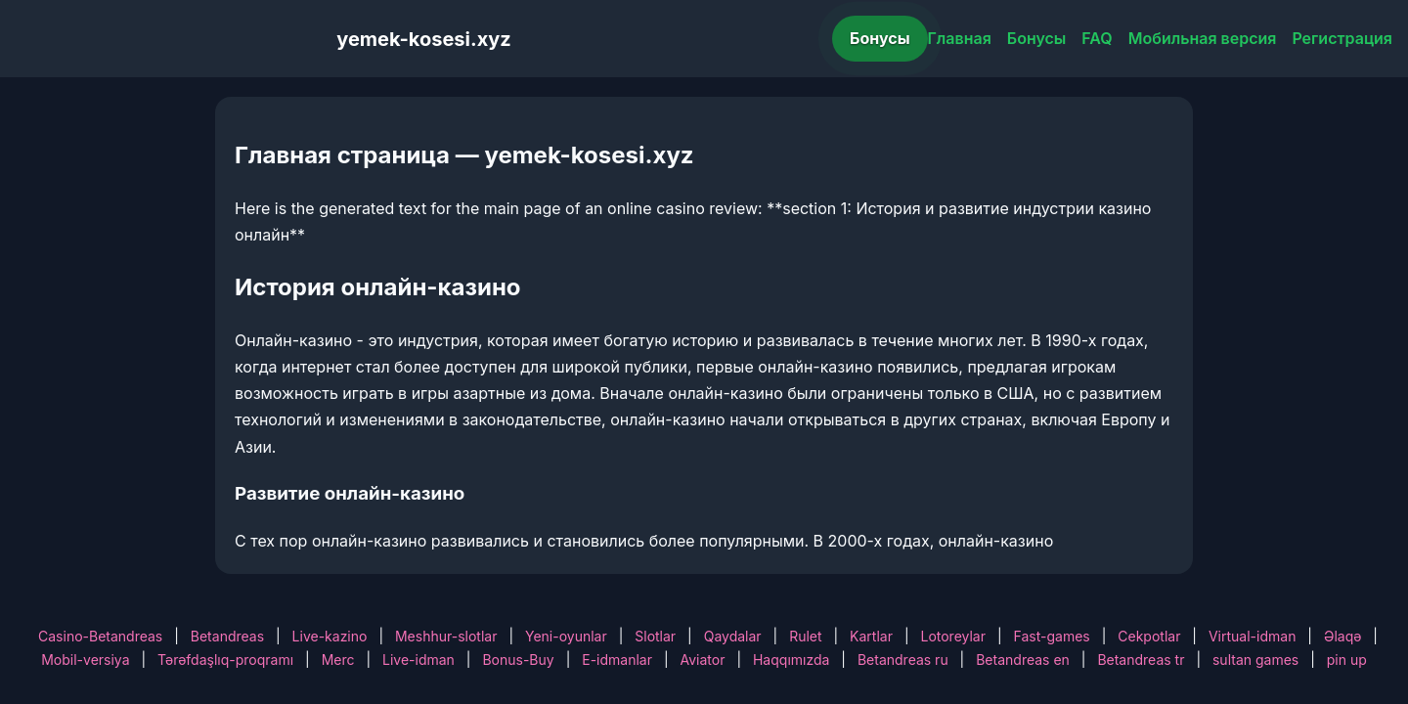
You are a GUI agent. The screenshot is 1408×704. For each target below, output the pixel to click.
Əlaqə (1342, 636)
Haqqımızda (791, 659)
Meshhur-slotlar (446, 636)
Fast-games (1052, 636)
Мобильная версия (1202, 38)
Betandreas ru (903, 659)
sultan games (1255, 659)
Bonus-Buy (517, 659)
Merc (338, 659)
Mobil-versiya (85, 659)
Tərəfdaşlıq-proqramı (225, 659)
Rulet (805, 636)
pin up (1347, 659)
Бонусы (880, 38)
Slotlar (655, 636)
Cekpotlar (1149, 636)
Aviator (703, 659)
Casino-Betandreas (100, 636)
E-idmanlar (617, 659)
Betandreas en (1023, 659)
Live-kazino (330, 636)
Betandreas (227, 636)
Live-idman (418, 659)
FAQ (1096, 38)
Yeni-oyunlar (566, 636)
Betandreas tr (1140, 659)
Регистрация (1342, 38)
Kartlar (871, 636)
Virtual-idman (1252, 636)
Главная (959, 38)
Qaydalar (733, 636)
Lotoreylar (953, 636)
